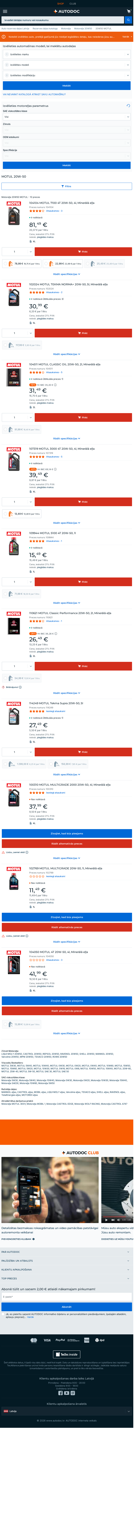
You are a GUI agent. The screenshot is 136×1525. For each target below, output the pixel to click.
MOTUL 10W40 (41, 1065)
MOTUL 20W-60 (122, 1068)
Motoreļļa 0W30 (63, 1080)
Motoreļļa (66, 28)
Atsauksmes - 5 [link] (54, 372)
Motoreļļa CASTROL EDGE (59, 1103)
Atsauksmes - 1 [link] (54, 541)
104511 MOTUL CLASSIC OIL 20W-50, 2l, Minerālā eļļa (64, 364)
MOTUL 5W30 (8, 1065)
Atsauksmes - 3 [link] (54, 210)
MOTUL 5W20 (25, 1068)
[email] (66, 1296)
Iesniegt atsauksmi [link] (55, 711)
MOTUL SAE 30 (44, 1071)
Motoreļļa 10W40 (45, 1080)
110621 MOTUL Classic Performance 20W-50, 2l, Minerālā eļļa (70, 613)
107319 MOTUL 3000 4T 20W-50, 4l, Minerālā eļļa (62, 448)
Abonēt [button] (67, 1306)
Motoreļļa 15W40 (118, 1080)
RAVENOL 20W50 (69, 1054)
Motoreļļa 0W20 (81, 1080)
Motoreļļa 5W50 (46, 1083)
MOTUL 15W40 (105, 1068)
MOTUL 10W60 (106, 1065)
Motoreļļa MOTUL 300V (13, 1103)
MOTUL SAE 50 (61, 1071)
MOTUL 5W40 (24, 1065)
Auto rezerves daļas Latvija (15, 28)
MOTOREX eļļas (30, 1095)
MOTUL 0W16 (58, 1068)
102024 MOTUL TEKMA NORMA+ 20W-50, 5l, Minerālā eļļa (68, 284)
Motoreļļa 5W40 (27, 1080)
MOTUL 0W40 (89, 1065)
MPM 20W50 (26, 1056)
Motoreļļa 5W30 (9, 1080)
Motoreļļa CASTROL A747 (114, 1103)
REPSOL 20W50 (51, 1054)
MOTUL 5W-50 (27, 1071)
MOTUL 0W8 (72, 1068)
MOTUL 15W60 (9, 1068)
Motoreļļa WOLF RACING (87, 1103)
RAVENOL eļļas (117, 1092)
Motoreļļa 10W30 (99, 1080)
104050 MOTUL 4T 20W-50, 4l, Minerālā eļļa (58, 952)
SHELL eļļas (103, 1092)
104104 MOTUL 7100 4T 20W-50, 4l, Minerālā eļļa (61, 202)
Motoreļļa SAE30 (10, 1083)
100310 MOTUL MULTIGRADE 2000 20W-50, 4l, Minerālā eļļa (70, 784)
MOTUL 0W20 (73, 1065)
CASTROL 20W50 (32, 1054)
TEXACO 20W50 (42, 1056)
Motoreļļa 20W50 (83, 28)
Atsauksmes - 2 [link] (54, 292)
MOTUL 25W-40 (9, 1071)
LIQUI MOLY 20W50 (11, 1054)
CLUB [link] (73, 3)
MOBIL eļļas (40, 1092)
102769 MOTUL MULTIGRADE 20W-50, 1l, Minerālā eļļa (65, 868)
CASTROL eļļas (25, 1092)
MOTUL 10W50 (88, 1068)
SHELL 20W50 (86, 1054)
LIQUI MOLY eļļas (56, 1092)
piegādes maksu (45, 237)
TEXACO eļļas (88, 1092)
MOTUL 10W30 (41, 1068)
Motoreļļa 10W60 (28, 1083)
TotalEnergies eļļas (11, 1095)
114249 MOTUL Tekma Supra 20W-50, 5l (56, 703)
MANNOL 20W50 (104, 1054)
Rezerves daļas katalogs (45, 28)
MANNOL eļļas (8, 1092)
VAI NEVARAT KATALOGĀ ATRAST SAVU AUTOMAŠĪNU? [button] (34, 94)
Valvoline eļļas (73, 1092)
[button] (128, 20)
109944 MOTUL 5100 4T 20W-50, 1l (52, 533)
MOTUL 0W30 (57, 1065)
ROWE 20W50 (60, 1056)
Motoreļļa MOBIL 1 (36, 1103)
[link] (129, 11)
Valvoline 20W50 (10, 1056)
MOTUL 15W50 (122, 1065)
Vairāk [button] (30, 1317)
